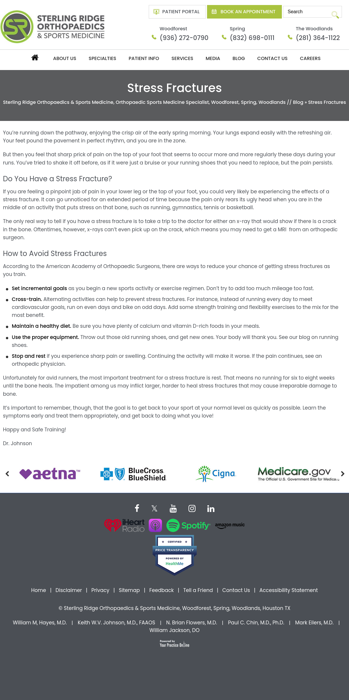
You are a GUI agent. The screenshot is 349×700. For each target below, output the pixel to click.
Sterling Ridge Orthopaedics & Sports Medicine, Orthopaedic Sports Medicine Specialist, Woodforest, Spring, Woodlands (144, 102)
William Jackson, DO (174, 630)
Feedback (161, 590)
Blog (238, 58)
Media (213, 58)
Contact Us (272, 58)
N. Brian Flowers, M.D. (191, 622)
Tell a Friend (198, 590)
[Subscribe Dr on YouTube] (173, 508)
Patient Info (144, 58)
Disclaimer (69, 590)
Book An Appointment (248, 11)
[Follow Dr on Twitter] (154, 508)
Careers (310, 58)
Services (182, 58)
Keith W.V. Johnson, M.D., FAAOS (116, 622)
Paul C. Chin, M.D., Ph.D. (256, 622)
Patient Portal (180, 11)
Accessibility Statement (288, 590)
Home (34, 57)
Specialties (102, 58)
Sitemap (129, 590)
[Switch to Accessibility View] (8, 686)
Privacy (100, 590)
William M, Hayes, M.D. (40, 622)
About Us (64, 58)
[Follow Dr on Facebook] (137, 508)
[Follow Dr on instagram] (192, 508)
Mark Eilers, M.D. (314, 622)
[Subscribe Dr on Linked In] (211, 508)
